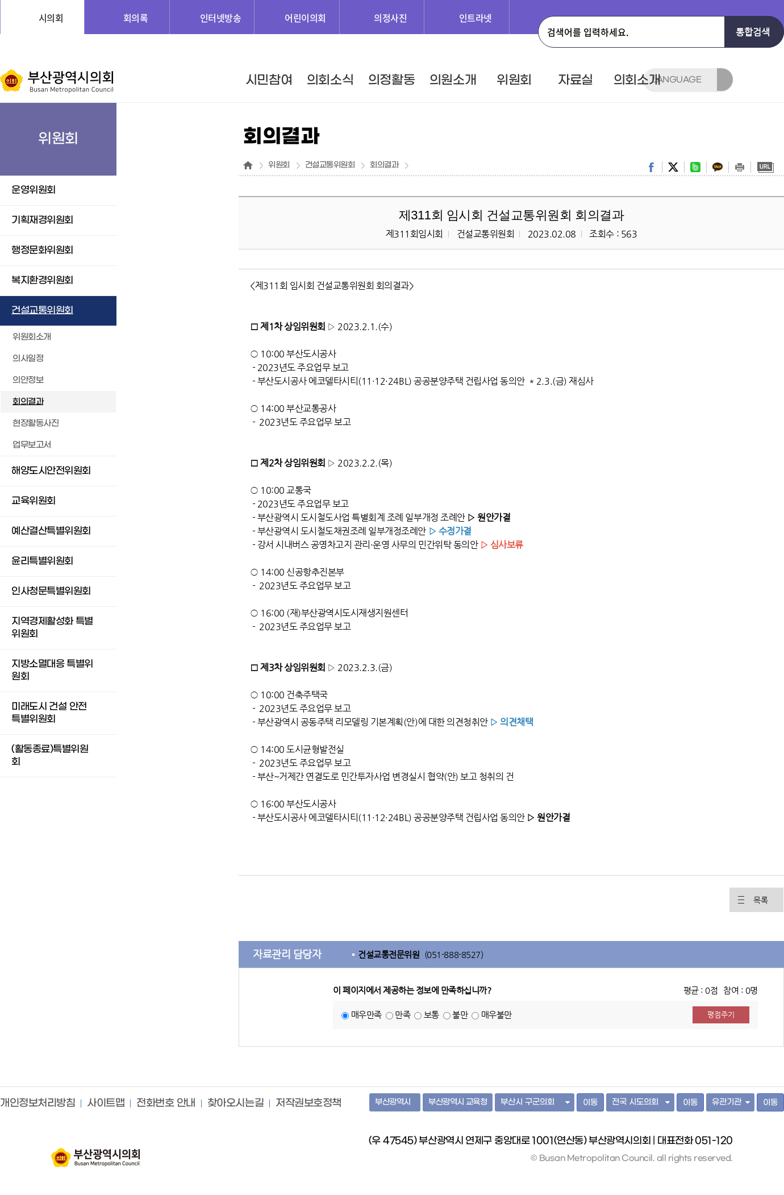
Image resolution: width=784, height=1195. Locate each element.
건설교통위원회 (330, 165)
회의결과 (384, 165)
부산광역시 (393, 1102)
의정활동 (391, 80)
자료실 (575, 80)
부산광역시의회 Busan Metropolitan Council (57, 81)
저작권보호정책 (308, 1103)
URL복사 (765, 167)
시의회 (51, 17)
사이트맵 (105, 1103)
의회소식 (330, 80)
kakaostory (717, 167)
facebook (651, 167)
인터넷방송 (220, 17)
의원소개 (452, 80)
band (695, 167)
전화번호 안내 (165, 1103)
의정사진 (390, 17)
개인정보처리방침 (37, 1103)
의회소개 (637, 80)
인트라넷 (475, 17)
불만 (460, 1014)
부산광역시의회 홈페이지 (95, 1152)
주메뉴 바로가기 (0, 0)
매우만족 (366, 1014)
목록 (760, 900)
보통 (431, 1014)
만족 (402, 1014)
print (740, 167)
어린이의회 (305, 17)
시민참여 (268, 80)
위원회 (514, 80)
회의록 (135, 17)
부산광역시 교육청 (457, 1102)
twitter (673, 167)
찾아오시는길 (235, 1103)
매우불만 (496, 1014)
